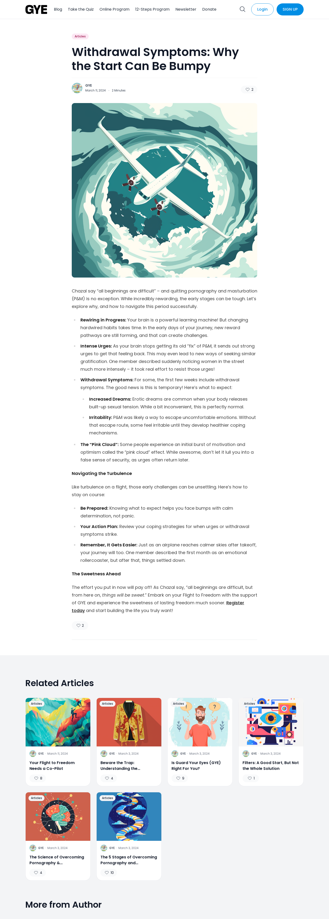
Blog (58, 9)
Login (262, 9)
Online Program (114, 9)
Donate (209, 9)
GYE (88, 85)
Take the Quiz (81, 9)
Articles (80, 36)
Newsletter (185, 9)
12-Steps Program (152, 9)
